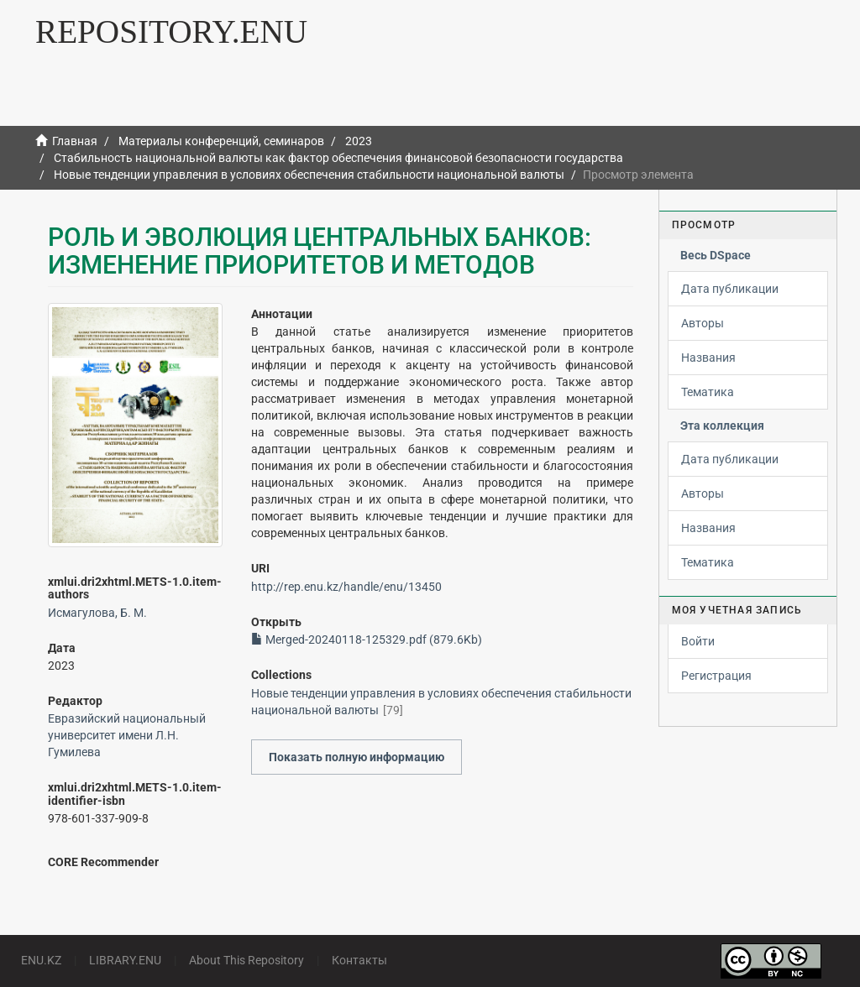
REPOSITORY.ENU (171, 31)
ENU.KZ (41, 960)
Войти (698, 641)
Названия (708, 357)
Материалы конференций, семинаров (221, 141)
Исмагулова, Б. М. (97, 612)
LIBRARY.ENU (125, 960)
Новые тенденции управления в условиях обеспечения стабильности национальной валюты (309, 174)
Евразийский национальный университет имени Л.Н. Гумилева (127, 735)
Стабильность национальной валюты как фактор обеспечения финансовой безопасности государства (338, 157)
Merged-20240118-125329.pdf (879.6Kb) (366, 639)
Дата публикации (730, 288)
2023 (358, 141)
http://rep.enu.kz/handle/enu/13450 (346, 586)
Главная (74, 141)
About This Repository (246, 960)
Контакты (359, 960)
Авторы (702, 323)
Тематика (707, 392)
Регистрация (716, 675)
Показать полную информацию (356, 757)
